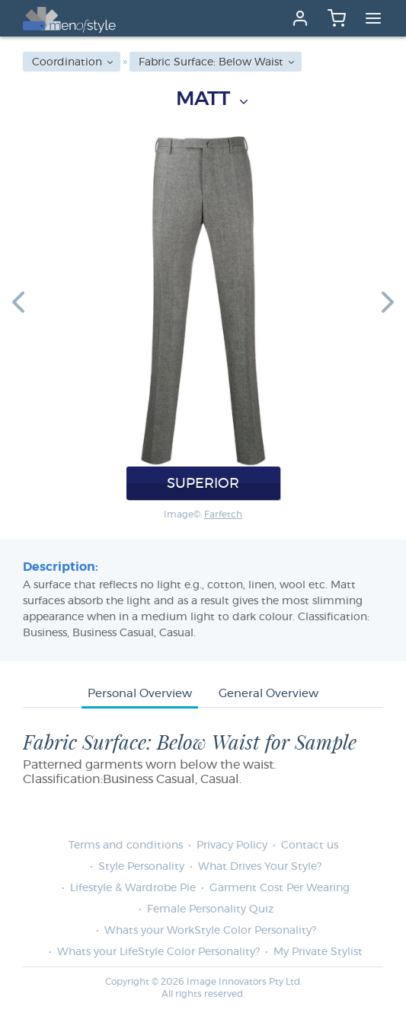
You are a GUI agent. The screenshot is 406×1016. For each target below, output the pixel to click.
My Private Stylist (318, 952)
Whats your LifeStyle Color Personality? (158, 952)
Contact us (309, 845)
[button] (18, 301)
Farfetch (223, 514)
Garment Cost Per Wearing (279, 888)
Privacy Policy (232, 845)
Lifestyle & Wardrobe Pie (133, 888)
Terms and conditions (126, 845)
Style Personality (141, 867)
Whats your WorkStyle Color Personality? (210, 930)
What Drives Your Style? (259, 867)
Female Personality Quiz (210, 909)
